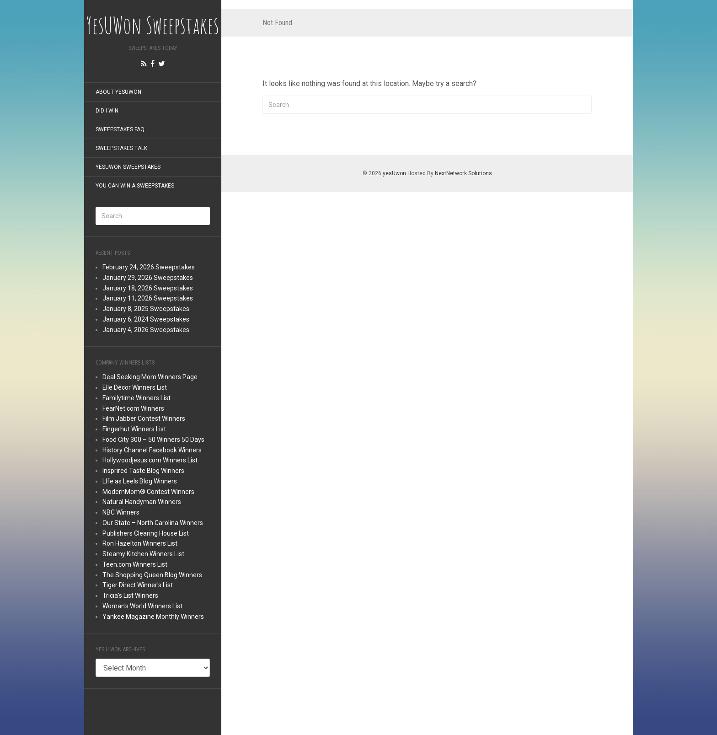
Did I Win (107, 110)
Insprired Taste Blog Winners (143, 470)
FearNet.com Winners (133, 408)
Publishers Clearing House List (145, 533)
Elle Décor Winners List (134, 387)
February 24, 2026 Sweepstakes (148, 267)
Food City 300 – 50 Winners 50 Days (153, 439)
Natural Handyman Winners (141, 501)
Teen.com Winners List (134, 564)
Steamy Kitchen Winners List (143, 554)
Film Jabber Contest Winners (143, 418)
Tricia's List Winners (130, 595)
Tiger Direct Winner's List (137, 585)
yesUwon (394, 173)
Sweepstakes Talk (121, 148)
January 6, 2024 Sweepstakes (145, 319)
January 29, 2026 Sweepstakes (147, 277)
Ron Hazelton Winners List (139, 543)
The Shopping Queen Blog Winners (152, 575)
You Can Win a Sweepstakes (135, 185)
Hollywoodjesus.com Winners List (150, 460)
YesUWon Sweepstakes (128, 167)
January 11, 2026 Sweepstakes (147, 298)
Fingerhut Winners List (134, 429)
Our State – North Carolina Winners (152, 522)
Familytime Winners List (136, 398)
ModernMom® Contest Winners (148, 491)
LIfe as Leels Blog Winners (139, 481)
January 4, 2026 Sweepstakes (145, 329)
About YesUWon (118, 92)
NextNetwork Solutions (463, 173)
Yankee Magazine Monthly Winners (153, 616)
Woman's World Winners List (142, 606)
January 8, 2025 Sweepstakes (145, 308)
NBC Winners (120, 512)
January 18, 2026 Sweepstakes (147, 288)
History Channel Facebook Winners (152, 450)
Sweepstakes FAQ (120, 129)
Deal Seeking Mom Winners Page (150, 377)
